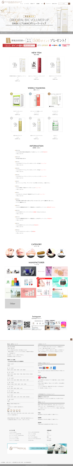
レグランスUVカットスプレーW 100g (33, 163)
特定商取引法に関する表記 (18, 462)
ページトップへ (71, 339)
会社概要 (3, 462)
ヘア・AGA (49, 438)
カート (43, 3)
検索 (69, 4)
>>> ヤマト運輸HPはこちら (20, 202)
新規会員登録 (52, 354)
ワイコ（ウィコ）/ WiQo (14, 438)
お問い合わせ (54, 3)
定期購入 (38, 3)
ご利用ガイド (32, 3)
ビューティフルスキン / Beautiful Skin (16, 435)
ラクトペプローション (30, 187)
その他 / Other (31, 440)
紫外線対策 (49, 440)
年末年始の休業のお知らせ (21, 158)
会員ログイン (42, 354)
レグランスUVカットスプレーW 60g (33, 169)
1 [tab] (32, 35)
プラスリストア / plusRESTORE (15, 433)
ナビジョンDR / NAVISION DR (33, 432)
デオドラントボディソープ (27, 231)
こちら (22, 153)
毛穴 (48, 432)
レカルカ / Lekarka (12, 432)
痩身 (48, 437)
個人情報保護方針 (27, 462)
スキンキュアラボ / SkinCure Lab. (34, 438)
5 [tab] (35, 35)
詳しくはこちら (20, 213)
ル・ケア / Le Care (31, 435)
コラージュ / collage (32, 433)
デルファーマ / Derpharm (14, 440)
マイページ (48, 3)
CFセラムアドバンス (34, 194)
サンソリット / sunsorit (13, 437)
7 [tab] (37, 35)
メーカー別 (26, 3)
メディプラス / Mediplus (32, 437)
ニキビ (48, 433)
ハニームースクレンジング (35, 176)
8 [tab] (38, 35)
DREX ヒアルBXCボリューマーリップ (35, 152)
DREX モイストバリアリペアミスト (26, 212)
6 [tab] (36, 35)
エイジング (49, 435)
